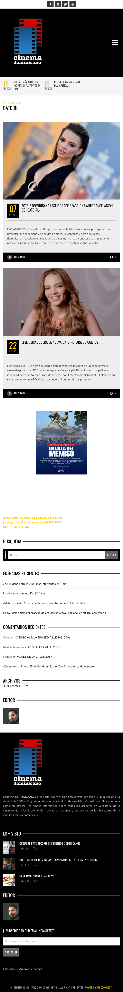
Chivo (6, 637)
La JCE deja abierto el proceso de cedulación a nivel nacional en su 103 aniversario (54, 612)
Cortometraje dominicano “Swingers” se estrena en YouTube (58, 859)
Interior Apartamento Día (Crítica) (67, 83)
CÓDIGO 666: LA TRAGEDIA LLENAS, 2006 (42, 637)
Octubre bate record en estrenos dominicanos (50, 843)
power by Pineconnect (98, 987)
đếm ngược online (14, 666)
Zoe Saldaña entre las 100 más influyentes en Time (26, 85)
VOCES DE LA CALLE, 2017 (42, 647)
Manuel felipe (11, 647)
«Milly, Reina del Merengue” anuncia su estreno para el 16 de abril (44, 603)
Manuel (7, 656)
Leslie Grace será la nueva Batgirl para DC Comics (59, 342)
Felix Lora (20, 256)
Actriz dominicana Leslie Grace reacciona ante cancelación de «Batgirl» (67, 208)
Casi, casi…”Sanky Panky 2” (36, 876)
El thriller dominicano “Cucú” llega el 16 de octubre (62, 666)
